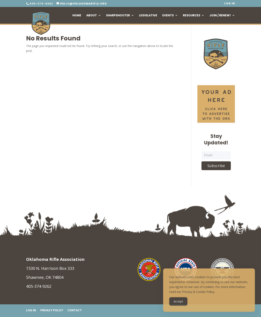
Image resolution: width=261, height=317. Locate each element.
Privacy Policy (51, 310)
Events (168, 15)
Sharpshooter (118, 15)
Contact (74, 310)
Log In (229, 3)
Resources (191, 15)
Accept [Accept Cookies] (178, 303)
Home (76, 15)
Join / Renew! (220, 15)
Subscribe (216, 165)
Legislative (148, 15)
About (91, 15)
